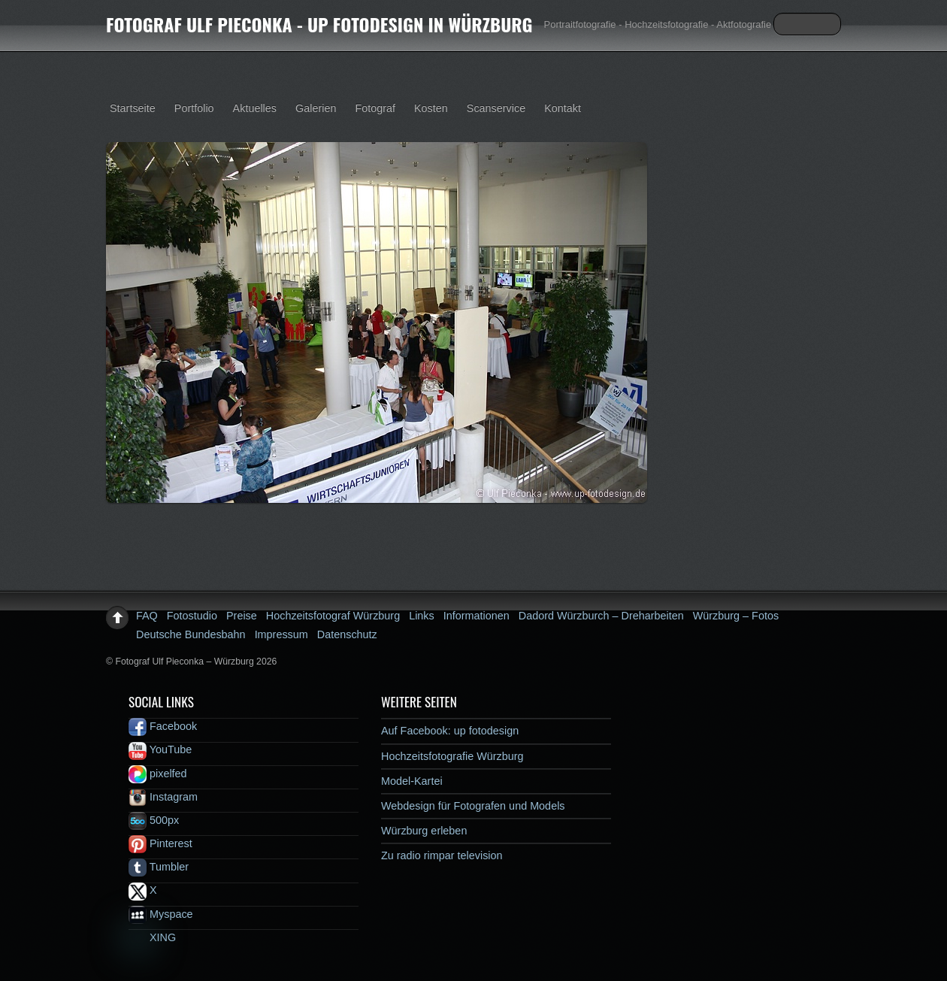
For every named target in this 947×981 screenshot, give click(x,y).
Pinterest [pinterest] (160, 843)
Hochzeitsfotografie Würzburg (452, 756)
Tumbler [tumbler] (159, 867)
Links (421, 616)
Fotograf (375, 108)
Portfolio (194, 108)
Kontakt (562, 108)
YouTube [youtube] (160, 749)
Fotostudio (192, 616)
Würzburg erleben (424, 831)
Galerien (315, 108)
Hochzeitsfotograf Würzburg (333, 616)
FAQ (147, 616)
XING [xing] (152, 937)
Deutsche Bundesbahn (191, 634)
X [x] (143, 890)
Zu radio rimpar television (442, 855)
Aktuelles (255, 108)
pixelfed (158, 774)
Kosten (431, 108)
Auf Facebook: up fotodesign (450, 731)
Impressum (281, 634)
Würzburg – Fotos (736, 616)
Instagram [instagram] (163, 797)
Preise (241, 616)
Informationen (476, 616)
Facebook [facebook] (163, 726)
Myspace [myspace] (161, 914)
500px (154, 820)
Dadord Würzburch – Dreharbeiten (601, 616)
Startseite (133, 108)
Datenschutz (347, 634)
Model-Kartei (412, 781)
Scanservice (496, 108)
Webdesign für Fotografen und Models (473, 806)
